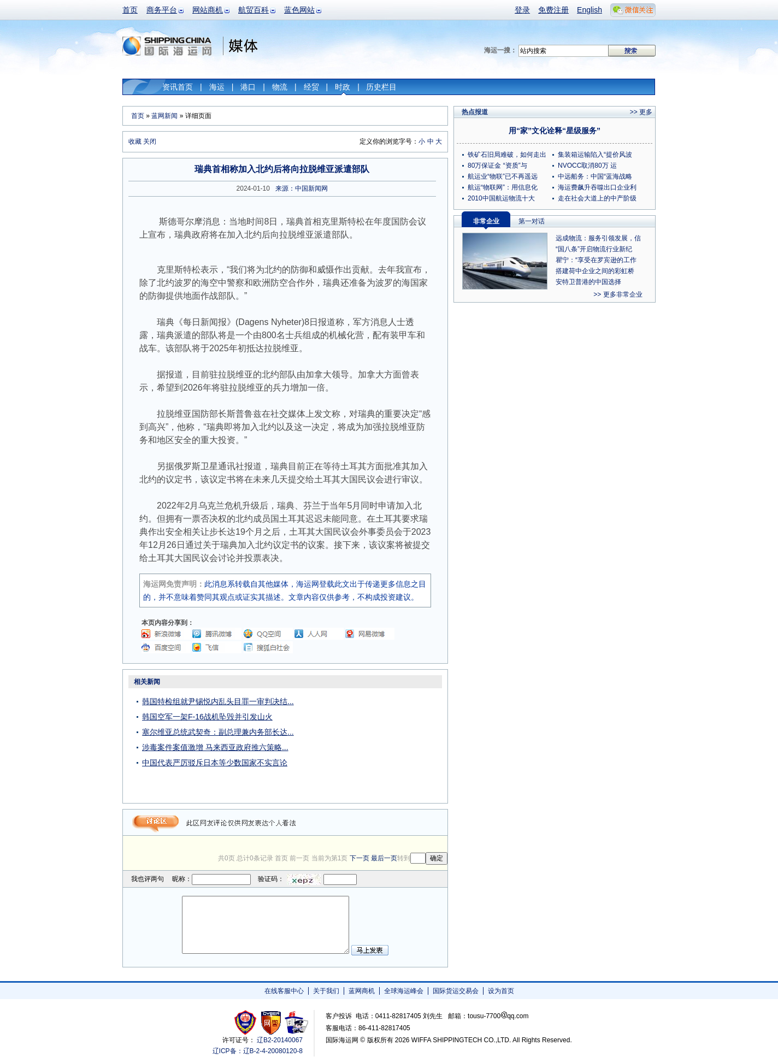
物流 (279, 86)
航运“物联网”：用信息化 (503, 187)
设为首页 (501, 991)
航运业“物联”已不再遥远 (503, 176)
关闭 (149, 141)
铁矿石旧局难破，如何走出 (507, 154)
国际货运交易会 (456, 991)
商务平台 (161, 9)
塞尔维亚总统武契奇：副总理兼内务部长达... (218, 732)
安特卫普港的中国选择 (588, 282)
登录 (522, 9)
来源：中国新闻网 (301, 188)
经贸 (311, 86)
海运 (217, 86)
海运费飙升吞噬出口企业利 (597, 187)
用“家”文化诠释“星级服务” (554, 130)
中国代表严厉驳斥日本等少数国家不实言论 (214, 762)
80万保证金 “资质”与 (497, 165)
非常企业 (486, 221)
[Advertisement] (379, 743)
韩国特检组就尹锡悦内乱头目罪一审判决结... (218, 701)
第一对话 (531, 221)
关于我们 (326, 991)
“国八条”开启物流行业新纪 (594, 249)
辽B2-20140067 (280, 1040)
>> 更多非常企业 (617, 294)
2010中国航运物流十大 (501, 198)
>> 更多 (641, 112)
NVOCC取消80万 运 (587, 165)
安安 (296, 1022)
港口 (248, 86)
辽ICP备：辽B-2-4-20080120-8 (258, 1051)
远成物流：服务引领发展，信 (598, 238)
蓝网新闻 (164, 116)
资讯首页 (177, 86)
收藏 (135, 141)
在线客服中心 (284, 991)
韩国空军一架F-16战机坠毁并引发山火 (207, 716)
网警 (271, 1022)
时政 (342, 86)
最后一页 (384, 858)
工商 (246, 1022)
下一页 (359, 858)
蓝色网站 (299, 9)
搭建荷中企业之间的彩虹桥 (595, 271)
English (589, 9)
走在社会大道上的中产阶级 (597, 198)
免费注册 (553, 9)
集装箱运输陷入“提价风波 (595, 154)
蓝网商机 (362, 991)
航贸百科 (253, 9)
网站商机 (207, 9)
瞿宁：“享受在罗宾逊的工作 (596, 260)
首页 (130, 9)
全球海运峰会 (403, 991)
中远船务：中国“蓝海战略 (595, 176)
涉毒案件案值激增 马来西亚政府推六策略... (215, 747)
